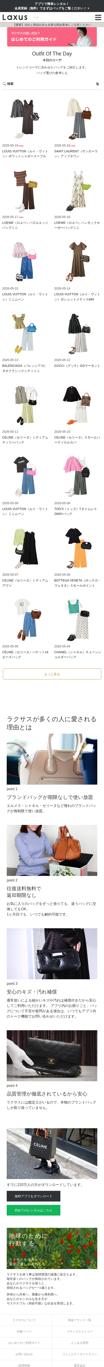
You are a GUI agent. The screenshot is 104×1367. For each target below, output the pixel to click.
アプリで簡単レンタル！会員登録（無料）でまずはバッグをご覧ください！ (51, 6)
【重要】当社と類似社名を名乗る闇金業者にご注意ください (52, 25)
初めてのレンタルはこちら (33, 1210)
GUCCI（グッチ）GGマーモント (77, 365)
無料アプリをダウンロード (33, 1196)
